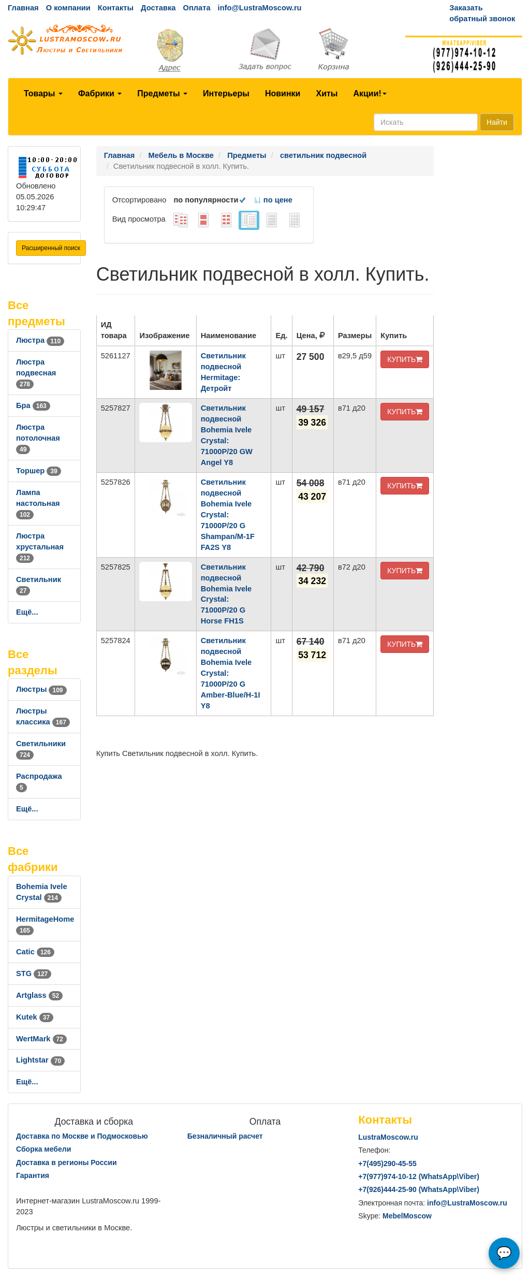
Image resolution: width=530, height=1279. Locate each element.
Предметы (162, 93)
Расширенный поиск (51, 248)
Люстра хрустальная (40, 547)
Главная (23, 8)
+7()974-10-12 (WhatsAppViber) (418, 1176)
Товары (43, 93)
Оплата (196, 8)
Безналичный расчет (225, 1136)
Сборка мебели (43, 1149)
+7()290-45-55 (387, 1163)
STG (33, 973)
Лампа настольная (38, 503)
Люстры (41, 689)
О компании (68, 8)
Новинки (283, 93)
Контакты (116, 8)
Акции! (369, 93)
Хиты (326, 93)
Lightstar (40, 1060)
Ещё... (27, 612)
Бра (33, 405)
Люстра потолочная (38, 438)
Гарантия (32, 1175)
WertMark (41, 1039)
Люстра (40, 340)
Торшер (38, 471)
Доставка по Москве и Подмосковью (82, 1136)
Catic (35, 952)
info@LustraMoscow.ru (260, 8)
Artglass (39, 995)
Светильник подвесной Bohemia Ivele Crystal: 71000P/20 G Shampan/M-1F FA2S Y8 (228, 514)
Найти (497, 122)
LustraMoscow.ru (388, 1137)
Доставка (158, 8)
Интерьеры (226, 93)
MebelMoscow (407, 1216)
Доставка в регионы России (66, 1162)
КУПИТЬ (404, 359)
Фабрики (100, 93)
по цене (273, 200)
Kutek (34, 1017)
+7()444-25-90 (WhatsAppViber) (418, 1189)
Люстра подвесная (36, 373)
